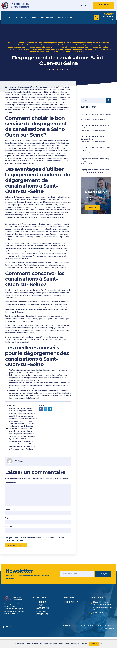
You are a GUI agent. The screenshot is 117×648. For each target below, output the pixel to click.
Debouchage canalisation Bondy (64, 47)
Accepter (94, 644)
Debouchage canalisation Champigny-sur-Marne (91, 49)
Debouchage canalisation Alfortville (57, 42)
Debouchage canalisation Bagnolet (76, 45)
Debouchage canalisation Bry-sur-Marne (28, 49)
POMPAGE (33, 18)
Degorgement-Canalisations (77, 51)
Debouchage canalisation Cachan (58, 49)
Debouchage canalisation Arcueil (85, 42)
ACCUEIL (8, 18)
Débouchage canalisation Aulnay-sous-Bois (44, 45)
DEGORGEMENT (21, 18)
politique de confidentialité (47, 644)
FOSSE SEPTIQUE (47, 18)
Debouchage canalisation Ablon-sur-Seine (25, 42)
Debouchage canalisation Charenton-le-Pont (47, 51)
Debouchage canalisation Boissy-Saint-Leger (33, 47)
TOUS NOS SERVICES (64, 18)
